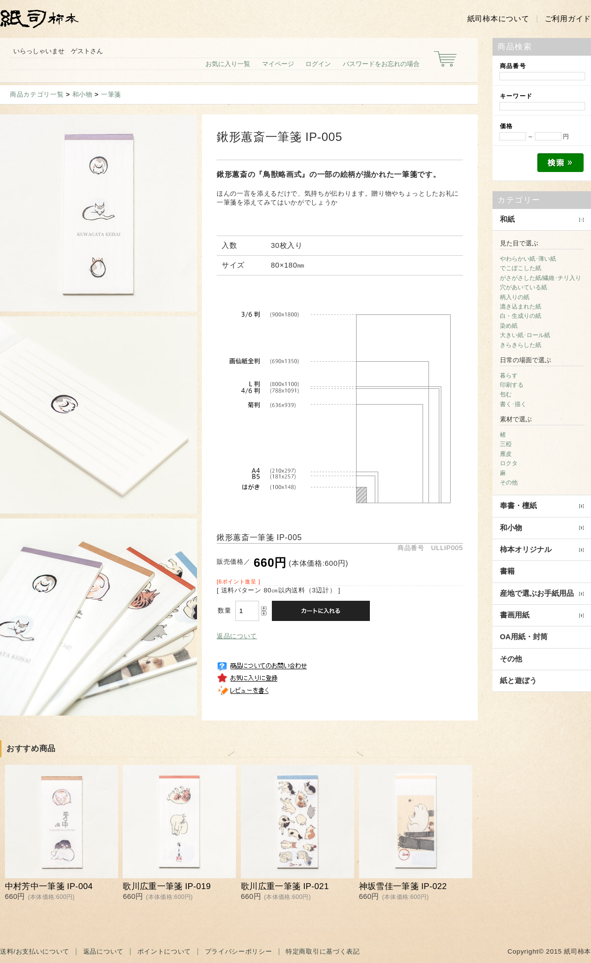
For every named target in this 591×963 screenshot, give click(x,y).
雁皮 (506, 453)
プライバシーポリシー (238, 951)
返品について (237, 636)
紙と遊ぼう (518, 681)
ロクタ (509, 463)
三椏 (506, 444)
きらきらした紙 (520, 345)
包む (506, 394)
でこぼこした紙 (520, 268)
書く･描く (513, 404)
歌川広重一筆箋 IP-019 (167, 886)
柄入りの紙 (514, 297)
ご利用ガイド (568, 19)
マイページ (278, 64)
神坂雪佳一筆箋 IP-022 (403, 886)
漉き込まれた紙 (520, 306)
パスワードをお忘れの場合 (381, 64)
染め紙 (509, 325)
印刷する (512, 384)
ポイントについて (164, 951)
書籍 (507, 571)
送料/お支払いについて (34, 951)
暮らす (509, 375)
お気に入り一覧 (227, 64)
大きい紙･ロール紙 (525, 335)
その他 (509, 482)
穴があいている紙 (523, 287)
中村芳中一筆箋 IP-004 (49, 886)
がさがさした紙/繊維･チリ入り (540, 278)
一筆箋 (111, 94)
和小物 (82, 94)
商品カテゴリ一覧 (37, 94)
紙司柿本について (498, 19)
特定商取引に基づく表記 (323, 951)
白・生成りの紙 (520, 315)
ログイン (318, 64)
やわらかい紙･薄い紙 (528, 258)
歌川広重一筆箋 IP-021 (285, 886)
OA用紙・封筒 (524, 637)
